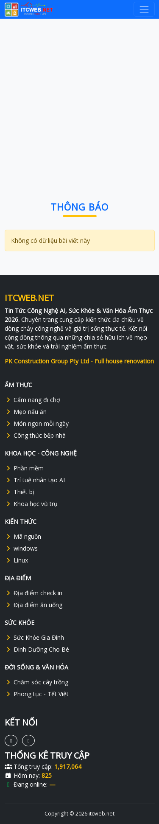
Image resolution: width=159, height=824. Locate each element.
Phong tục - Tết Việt (37, 694)
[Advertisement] (79, 101)
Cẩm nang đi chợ (32, 400)
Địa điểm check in (33, 593)
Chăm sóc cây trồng (36, 682)
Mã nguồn (23, 536)
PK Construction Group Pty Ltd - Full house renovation (79, 361)
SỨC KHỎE (19, 623)
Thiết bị (19, 492)
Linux (16, 560)
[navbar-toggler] (144, 9)
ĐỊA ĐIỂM (18, 578)
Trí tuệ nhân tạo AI (35, 480)
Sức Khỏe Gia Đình (34, 637)
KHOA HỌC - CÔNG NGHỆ (41, 453)
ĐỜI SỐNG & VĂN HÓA (36, 667)
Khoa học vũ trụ (31, 504)
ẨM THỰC (18, 385)
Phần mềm (24, 468)
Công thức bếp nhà (35, 435)
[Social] (11, 740)
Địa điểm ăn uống (33, 605)
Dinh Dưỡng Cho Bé (37, 649)
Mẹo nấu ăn (26, 412)
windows (21, 548)
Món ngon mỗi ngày (37, 423)
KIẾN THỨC (20, 521)
